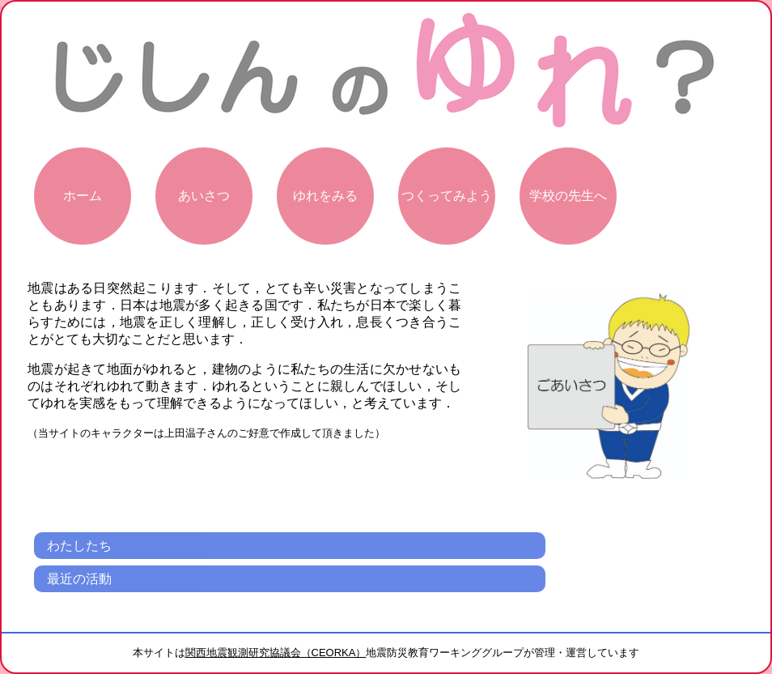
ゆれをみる (325, 196)
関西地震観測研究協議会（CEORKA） (276, 652)
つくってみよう (446, 196)
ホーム (82, 196)
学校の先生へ (568, 196)
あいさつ (204, 196)
